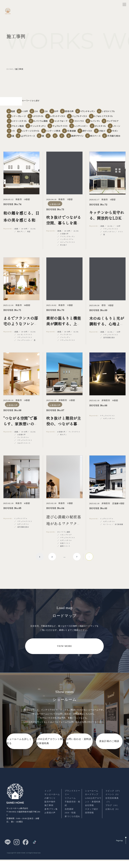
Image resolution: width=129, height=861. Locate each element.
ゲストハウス (39, 121)
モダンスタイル (87, 127)
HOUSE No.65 (12, 517)
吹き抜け (16, 139)
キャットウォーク (19, 121)
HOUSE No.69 (98, 319)
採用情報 (89, 818)
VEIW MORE (64, 655)
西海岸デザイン (30, 145)
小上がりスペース (66, 139)
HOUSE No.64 (55, 517)
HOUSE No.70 (55, 319)
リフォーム (70, 803)
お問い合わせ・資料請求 (78, 750)
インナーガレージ (65, 109)
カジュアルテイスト (19, 115)
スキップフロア (79, 121)
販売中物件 (49, 807)
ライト (15, 133)
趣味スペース (51, 145)
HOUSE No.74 (12, 213)
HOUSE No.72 (98, 214)
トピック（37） (113, 796)
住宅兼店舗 (80, 133)
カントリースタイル (69, 115)
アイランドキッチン (19, 109)
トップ (47, 796)
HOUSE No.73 (55, 218)
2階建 (15, 103)
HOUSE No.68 (12, 419)
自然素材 (69, 814)
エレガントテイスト (109, 109)
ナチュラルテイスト (43, 127)
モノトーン (107, 127)
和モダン (33, 139)
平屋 (84, 139)
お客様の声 (93, 103)
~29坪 (76, 103)
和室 (48, 139)
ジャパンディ (58, 121)
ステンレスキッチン (19, 127)
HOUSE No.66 (98, 414)
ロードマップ (91, 800)
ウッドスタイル (87, 109)
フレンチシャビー (66, 127)
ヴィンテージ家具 (59, 133)
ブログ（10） (112, 811)
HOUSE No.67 (55, 419)
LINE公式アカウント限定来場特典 (49, 750)
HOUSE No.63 (98, 517)
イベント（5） (112, 800)
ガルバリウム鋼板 (93, 115)
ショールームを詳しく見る (19, 750)
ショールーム (91, 796)
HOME (9, 69)
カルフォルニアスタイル (45, 115)
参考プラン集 (51, 814)
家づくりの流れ (72, 822)
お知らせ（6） (112, 814)
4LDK (61, 103)
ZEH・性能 (70, 818)
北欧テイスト (99, 133)
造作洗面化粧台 (72, 145)
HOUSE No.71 (12, 319)
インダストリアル (42, 109)
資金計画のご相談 (109, 750)
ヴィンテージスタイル (35, 133)
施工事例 (48, 811)
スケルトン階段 (99, 121)
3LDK (47, 103)
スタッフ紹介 (91, 814)
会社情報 (89, 811)
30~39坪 (30, 103)
